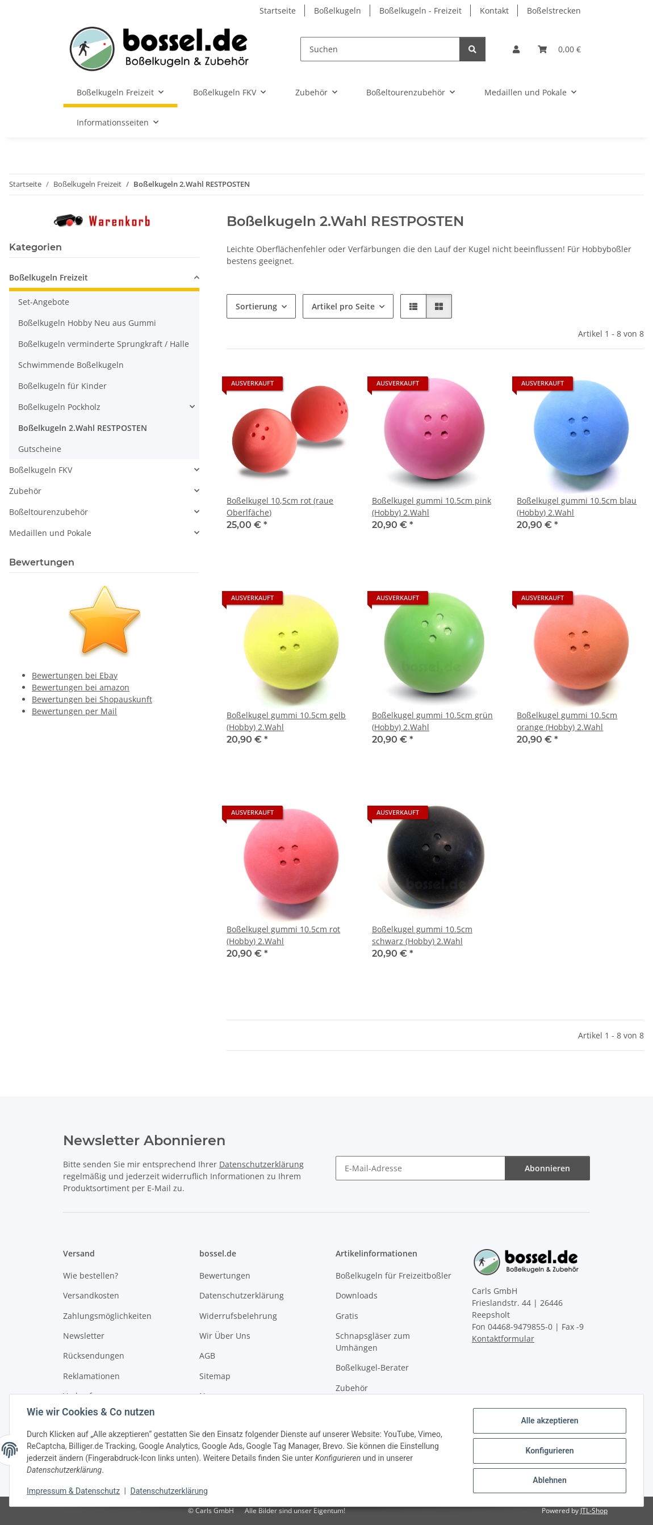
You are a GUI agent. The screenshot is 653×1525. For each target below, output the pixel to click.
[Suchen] (380, 49)
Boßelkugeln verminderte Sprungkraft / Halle (103, 343)
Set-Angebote (43, 301)
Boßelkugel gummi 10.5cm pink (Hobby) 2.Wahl (431, 506)
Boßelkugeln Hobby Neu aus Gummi (87, 322)
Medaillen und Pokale (50, 532)
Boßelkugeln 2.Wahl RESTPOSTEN (82, 427)
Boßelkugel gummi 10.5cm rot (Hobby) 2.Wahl (283, 935)
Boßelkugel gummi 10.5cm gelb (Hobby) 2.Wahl (286, 721)
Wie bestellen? (90, 1275)
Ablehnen (548, 1480)
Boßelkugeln (337, 10)
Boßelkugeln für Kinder (62, 385)
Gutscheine (39, 448)
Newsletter (83, 1335)
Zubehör (25, 490)
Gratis (347, 1315)
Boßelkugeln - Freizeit (420, 10)
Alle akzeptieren (548, 1421)
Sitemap (215, 1376)
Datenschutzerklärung (170, 1490)
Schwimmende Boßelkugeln (71, 364)
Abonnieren (547, 1168)
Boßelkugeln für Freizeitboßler (393, 1275)
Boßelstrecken (554, 10)
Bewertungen (224, 1275)
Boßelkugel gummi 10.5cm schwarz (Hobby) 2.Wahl (422, 935)
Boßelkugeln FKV (40, 469)
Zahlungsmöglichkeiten (107, 1315)
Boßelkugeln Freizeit (48, 277)
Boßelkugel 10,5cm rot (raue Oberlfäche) (280, 506)
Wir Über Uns (224, 1335)
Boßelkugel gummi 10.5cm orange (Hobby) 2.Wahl (567, 721)
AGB (207, 1355)
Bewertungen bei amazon (80, 687)
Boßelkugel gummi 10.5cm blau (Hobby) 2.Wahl (577, 506)
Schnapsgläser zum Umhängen (373, 1341)
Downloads (357, 1295)
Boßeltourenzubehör (48, 511)
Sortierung (256, 306)
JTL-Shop (594, 1510)
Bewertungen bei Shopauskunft (92, 699)
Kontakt (494, 10)
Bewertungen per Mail (74, 711)
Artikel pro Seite (343, 306)
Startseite (277, 10)
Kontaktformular (503, 1338)
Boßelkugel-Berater (372, 1367)
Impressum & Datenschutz (74, 1490)
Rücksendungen (93, 1355)
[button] (516, 49)
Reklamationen (91, 1376)
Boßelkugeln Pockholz (59, 406)
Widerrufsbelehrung (238, 1315)
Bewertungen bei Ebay (75, 675)
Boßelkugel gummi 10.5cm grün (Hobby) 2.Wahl (432, 721)
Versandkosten (91, 1295)
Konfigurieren (548, 1450)
